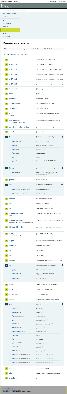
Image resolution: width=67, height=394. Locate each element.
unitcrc (16, 161)
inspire (11, 241)
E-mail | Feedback (7, 388)
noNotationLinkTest (20, 331)
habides (12, 199)
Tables (4, 20)
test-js (16, 335)
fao (10, 137)
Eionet (9, 10)
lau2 (10, 255)
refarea (16, 153)
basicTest (17, 308)
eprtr (11, 113)
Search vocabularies (11, 54)
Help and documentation (9, 13)
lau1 (10, 250)
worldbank (13, 378)
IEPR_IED (12, 234)
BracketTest (17, 312)
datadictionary (14, 103)
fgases (11, 168)
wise (10, 373)
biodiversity (13, 89)
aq (10, 59)
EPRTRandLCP (14, 120)
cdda (11, 94)
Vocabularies (6, 30)
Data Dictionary (15, 10)
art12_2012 (13, 64)
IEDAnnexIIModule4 (16, 227)
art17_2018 (13, 84)
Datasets (5, 16)
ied (10, 208)
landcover (12, 245)
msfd (11, 284)
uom (10, 368)
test (10, 304)
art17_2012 (13, 79)
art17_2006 (13, 74)
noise (11, 289)
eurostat (12, 132)
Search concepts (24, 54)
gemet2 (12, 180)
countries (17, 172)
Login (52, 1)
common (12, 98)
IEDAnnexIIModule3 (16, 220)
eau (15, 320)
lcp (10, 265)
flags (15, 145)
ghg (10, 184)
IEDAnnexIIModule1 (16, 213)
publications (13, 294)
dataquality (13, 108)
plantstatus (17, 273)
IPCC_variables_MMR (20, 193)
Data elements (6, 23)
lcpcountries (18, 270)
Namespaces (6, 36)
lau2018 (12, 260)
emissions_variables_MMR (22, 189)
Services (4, 33)
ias (10, 203)
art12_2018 (13, 69)
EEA (10, 2)
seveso (11, 299)
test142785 (17, 339)
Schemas (5, 26)
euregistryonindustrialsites (19, 127)
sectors (16, 278)
